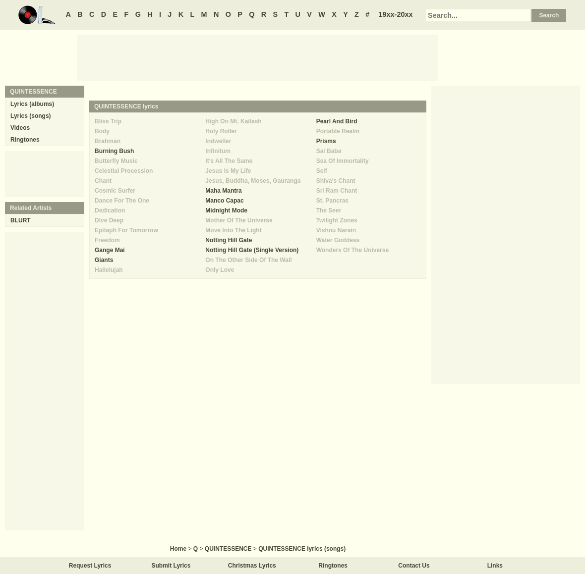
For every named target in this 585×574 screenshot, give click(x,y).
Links (495, 565)
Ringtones (25, 139)
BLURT (20, 220)
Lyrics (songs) (30, 115)
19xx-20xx (396, 14)
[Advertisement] (257, 57)
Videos (20, 127)
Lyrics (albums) (32, 104)
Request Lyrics (90, 565)
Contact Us (413, 565)
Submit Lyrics (171, 565)
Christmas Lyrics (252, 565)
